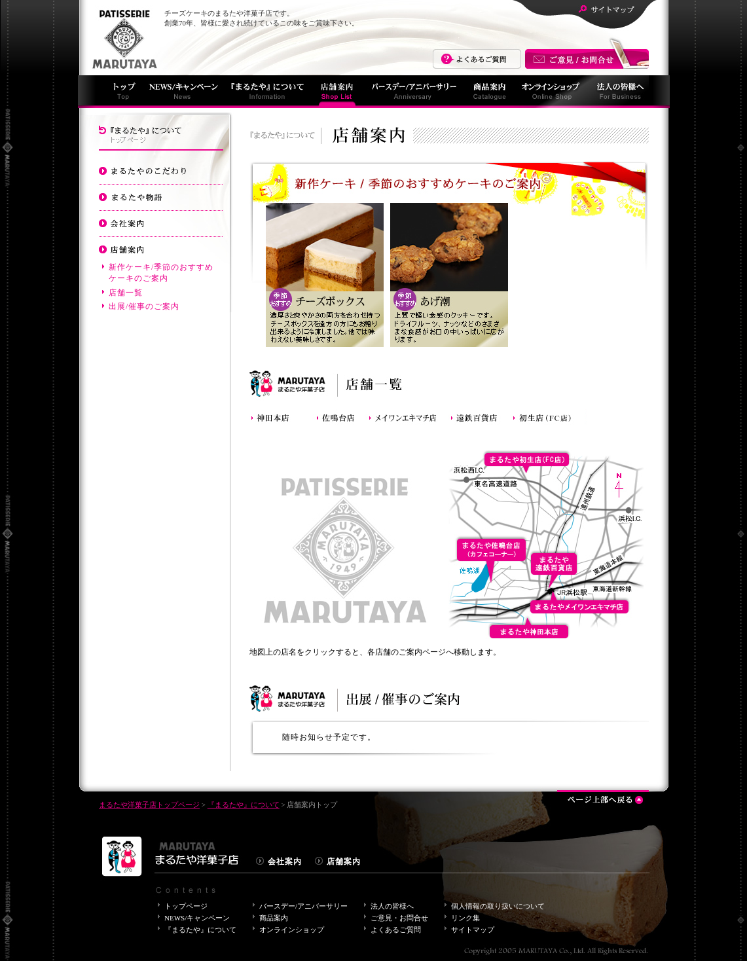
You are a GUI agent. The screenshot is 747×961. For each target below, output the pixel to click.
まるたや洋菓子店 (170, 860)
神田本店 (282, 415)
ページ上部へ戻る (603, 797)
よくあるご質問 (477, 59)
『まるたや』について (266, 91)
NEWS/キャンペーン (182, 91)
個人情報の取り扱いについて (498, 906)
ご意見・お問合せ (399, 918)
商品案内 (488, 91)
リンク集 (465, 918)
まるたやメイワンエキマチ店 (408, 415)
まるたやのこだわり (161, 170)
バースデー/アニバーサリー (413, 91)
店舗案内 (336, 91)
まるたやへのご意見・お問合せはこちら (586, 59)
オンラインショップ (291, 930)
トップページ (186, 906)
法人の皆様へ (617, 91)
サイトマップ (606, 10)
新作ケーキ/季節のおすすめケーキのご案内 (161, 273)
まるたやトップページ (120, 91)
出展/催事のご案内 (144, 306)
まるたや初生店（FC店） (549, 415)
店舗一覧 (126, 292)
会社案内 (161, 222)
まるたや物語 (161, 196)
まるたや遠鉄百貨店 (480, 415)
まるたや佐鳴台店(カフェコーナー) (341, 415)
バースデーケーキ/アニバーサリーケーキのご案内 (161, 354)
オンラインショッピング (549, 91)
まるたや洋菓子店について (121, 38)
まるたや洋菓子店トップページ (149, 804)
